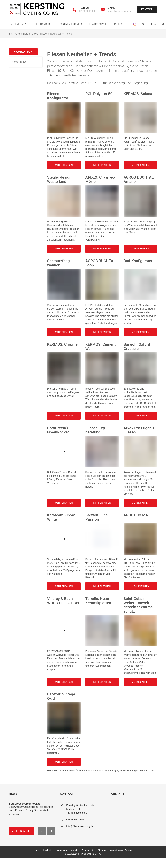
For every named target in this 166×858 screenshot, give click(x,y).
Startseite (14, 33)
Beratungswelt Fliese (35, 33)
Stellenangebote (43, 24)
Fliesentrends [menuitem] (19, 61)
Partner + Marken (71, 24)
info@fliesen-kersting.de (119, 11)
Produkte (119, 24)
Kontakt (146, 9)
